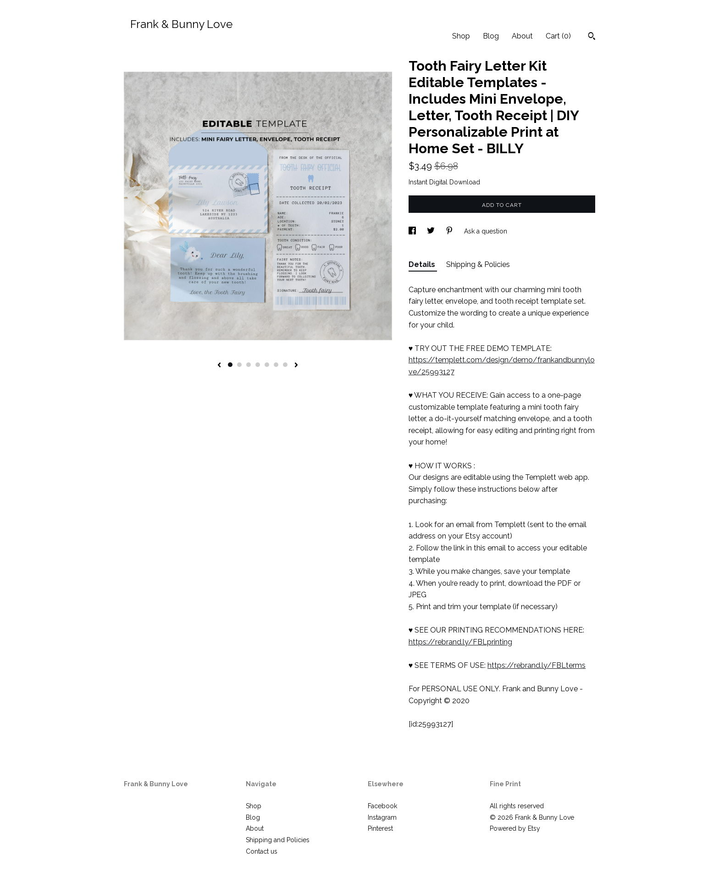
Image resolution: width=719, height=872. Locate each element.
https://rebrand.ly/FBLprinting (460, 642)
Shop (461, 36)
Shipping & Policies (478, 264)
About (522, 36)
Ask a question (485, 231)
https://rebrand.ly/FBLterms (536, 665)
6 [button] (276, 364)
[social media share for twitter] (432, 231)
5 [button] (267, 364)
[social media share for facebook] (413, 231)
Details (423, 264)
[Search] (591, 37)
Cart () (558, 36)
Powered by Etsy (515, 828)
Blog (491, 36)
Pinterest (380, 828)
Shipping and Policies (278, 840)
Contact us (261, 851)
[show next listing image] (296, 365)
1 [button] (230, 364)
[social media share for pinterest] (450, 231)
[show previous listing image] (219, 365)
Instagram (382, 817)
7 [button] (285, 364)
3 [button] (248, 364)
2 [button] (239, 364)
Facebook (382, 806)
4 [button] (257, 364)
